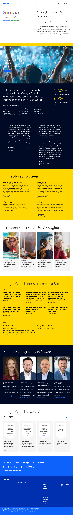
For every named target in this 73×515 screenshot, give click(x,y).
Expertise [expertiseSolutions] (6, 44)
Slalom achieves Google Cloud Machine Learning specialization (35, 309)
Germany (45, 488)
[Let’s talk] (61, 3)
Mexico (44, 495)
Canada (44, 484)
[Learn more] (6, 338)
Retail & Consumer (39, 113)
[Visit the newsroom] (19, 488)
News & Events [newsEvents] (30, 44)
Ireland (44, 490)
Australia (45, 482)
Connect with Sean (41, 397)
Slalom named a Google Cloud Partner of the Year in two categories (58, 309)
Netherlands (45, 497)
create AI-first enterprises (43, 183)
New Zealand (45, 499)
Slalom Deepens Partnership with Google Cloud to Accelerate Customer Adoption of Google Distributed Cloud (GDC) (58, 296)
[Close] (71, 511)
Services (20, 3)
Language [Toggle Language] (69, 3)
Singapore (45, 501)
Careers (50, 3)
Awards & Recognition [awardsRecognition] (52, 44)
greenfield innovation (19, 204)
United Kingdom (46, 503)
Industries (26, 3)
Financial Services (23, 109)
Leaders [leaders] (39, 44)
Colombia (45, 486)
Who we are (43, 3)
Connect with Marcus (58, 397)
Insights (32, 3)
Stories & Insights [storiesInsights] (17, 44)
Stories (37, 3)
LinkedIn (61, 482)
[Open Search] (66, 3)
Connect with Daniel (24, 397)
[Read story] (8, 71)
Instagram (62, 487)
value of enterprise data (48, 204)
